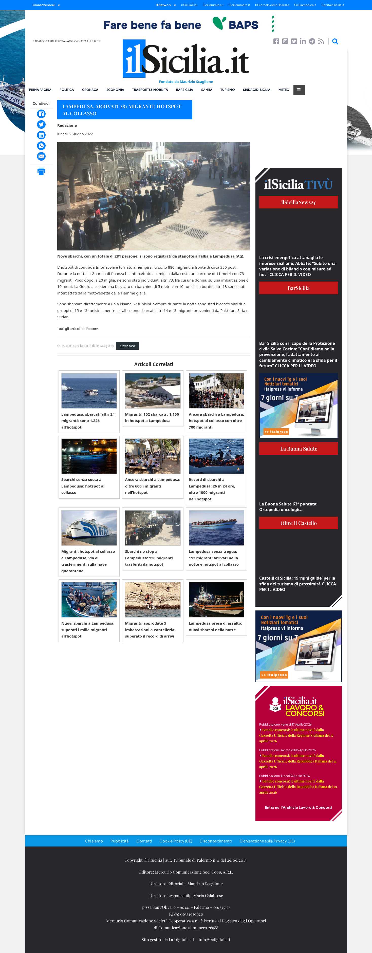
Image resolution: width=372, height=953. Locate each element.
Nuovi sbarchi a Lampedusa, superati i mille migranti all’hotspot (88, 630)
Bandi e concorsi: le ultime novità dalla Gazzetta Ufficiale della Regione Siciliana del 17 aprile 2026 (296, 735)
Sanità (206, 90)
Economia (115, 90)
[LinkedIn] (41, 135)
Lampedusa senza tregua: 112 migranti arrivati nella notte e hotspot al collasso (214, 558)
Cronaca (90, 90)
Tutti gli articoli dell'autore (77, 328)
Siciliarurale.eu (213, 5)
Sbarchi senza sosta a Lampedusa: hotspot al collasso (82, 486)
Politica (67, 90)
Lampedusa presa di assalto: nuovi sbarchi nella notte (215, 626)
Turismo (227, 90)
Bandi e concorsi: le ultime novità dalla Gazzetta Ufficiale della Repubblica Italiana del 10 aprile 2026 (298, 787)
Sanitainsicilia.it (333, 5)
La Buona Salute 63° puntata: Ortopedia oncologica (288, 506)
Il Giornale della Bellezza (272, 5)
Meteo (283, 90)
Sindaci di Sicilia (256, 90)
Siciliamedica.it (305, 5)
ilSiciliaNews (298, 202)
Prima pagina (40, 90)
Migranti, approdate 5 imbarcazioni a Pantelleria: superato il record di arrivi (150, 630)
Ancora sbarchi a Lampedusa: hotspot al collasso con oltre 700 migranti (216, 421)
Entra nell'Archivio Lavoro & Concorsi (298, 807)
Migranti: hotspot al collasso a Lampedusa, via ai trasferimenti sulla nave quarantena (88, 561)
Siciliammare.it (239, 5)
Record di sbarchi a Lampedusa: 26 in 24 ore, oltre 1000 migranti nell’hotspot (212, 489)
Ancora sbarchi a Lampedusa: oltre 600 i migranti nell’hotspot (152, 486)
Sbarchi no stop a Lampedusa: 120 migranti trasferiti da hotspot (149, 558)
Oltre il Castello (299, 522)
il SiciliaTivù (189, 5)
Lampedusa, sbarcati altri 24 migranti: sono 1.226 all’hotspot (88, 421)
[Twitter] (41, 124)
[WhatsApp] (41, 145)
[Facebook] (41, 114)
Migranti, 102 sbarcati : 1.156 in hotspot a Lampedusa (152, 417)
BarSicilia (184, 90)
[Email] (41, 156)
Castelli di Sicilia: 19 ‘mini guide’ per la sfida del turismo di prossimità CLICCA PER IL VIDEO (297, 583)
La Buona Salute (298, 448)
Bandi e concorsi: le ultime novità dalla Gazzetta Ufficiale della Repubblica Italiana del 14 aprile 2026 (298, 761)
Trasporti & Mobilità (150, 90)
